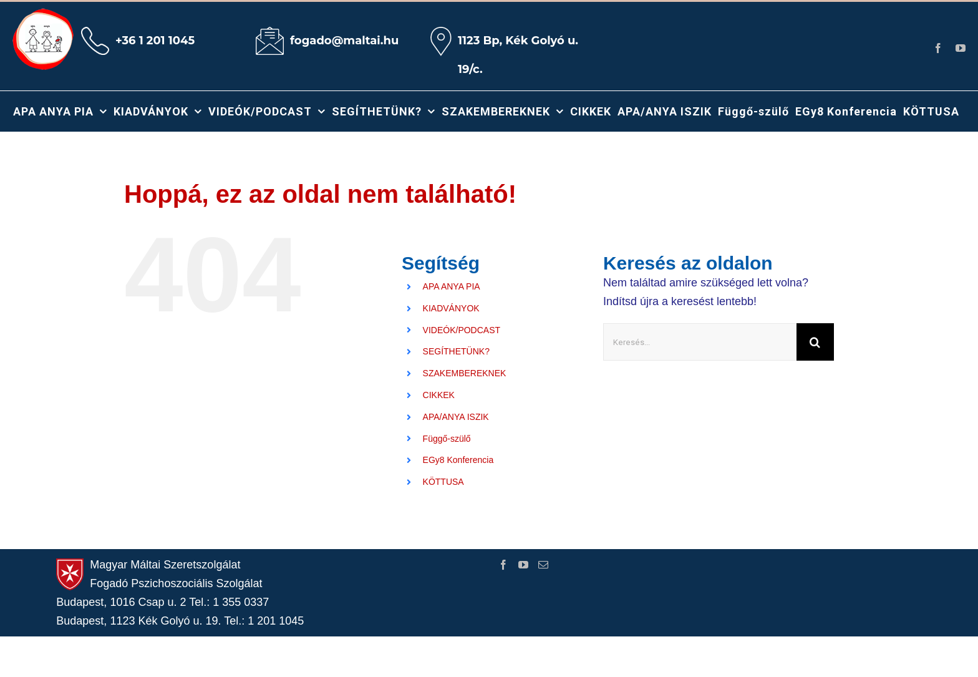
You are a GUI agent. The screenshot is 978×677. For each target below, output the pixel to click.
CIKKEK (439, 395)
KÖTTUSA (443, 482)
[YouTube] (523, 565)
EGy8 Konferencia (458, 460)
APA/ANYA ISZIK (456, 417)
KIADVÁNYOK (451, 308)
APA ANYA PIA (451, 286)
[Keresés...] (699, 342)
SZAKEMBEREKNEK (464, 373)
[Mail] (543, 565)
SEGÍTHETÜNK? (456, 351)
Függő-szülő (447, 439)
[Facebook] (503, 565)
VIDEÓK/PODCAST (461, 330)
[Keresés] (815, 342)
